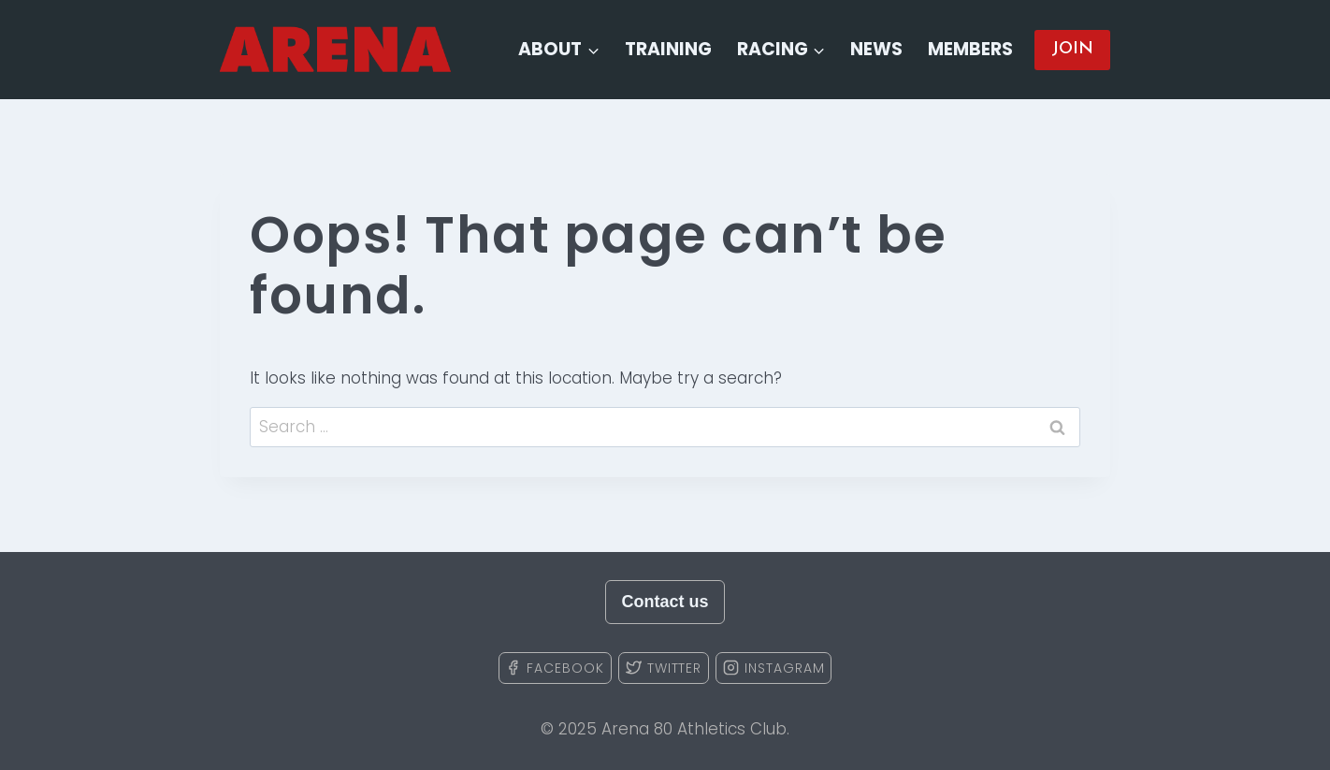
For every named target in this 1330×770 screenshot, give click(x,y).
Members (970, 49)
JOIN (1072, 49)
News (876, 49)
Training (668, 49)
